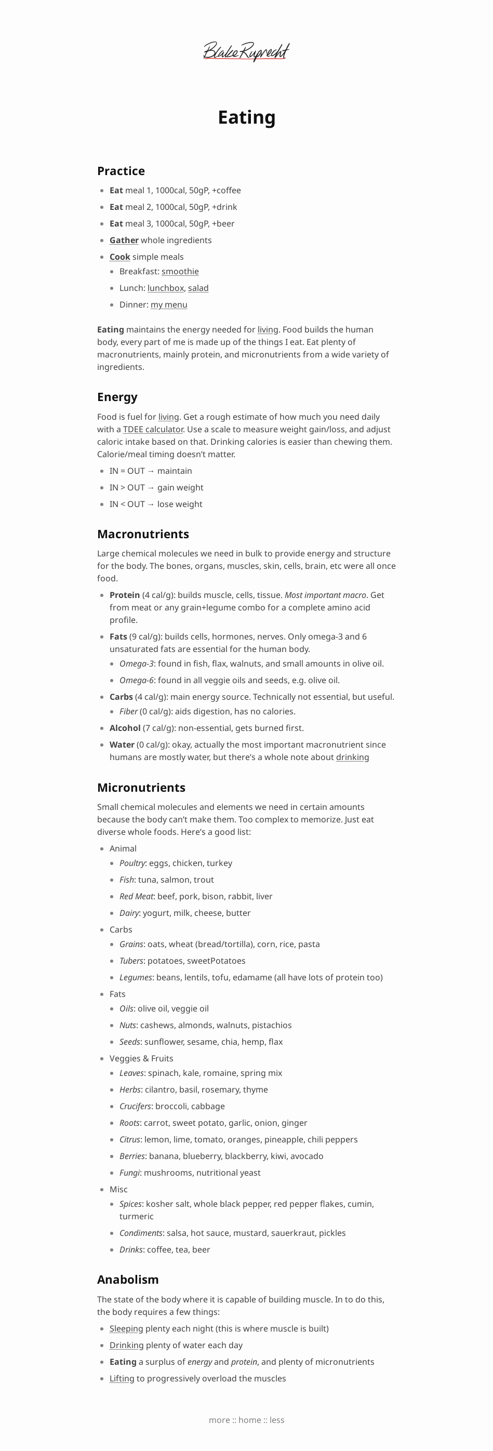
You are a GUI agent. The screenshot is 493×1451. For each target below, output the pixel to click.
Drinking (127, 1345)
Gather (124, 240)
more (219, 1420)
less (277, 1420)
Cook (120, 256)
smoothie (180, 271)
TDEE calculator (153, 429)
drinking (352, 757)
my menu (169, 304)
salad (198, 288)
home (249, 1420)
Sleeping (126, 1328)
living (268, 329)
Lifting (122, 1378)
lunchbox (166, 288)
